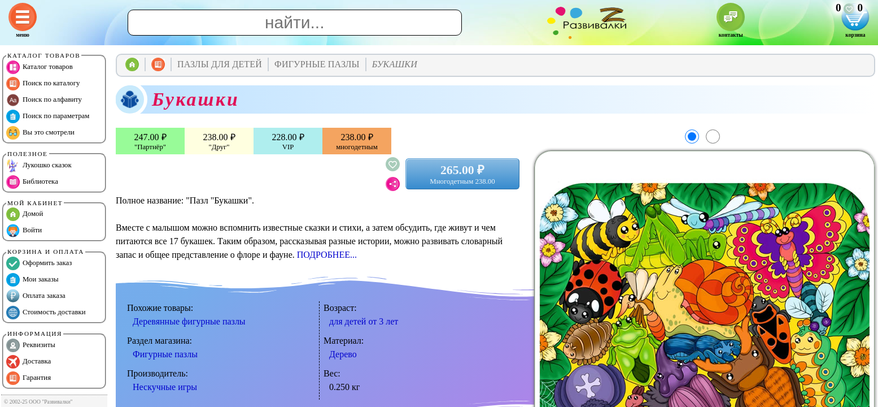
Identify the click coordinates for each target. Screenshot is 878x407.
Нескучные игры (165, 387)
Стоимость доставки (46, 312)
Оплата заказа (35, 296)
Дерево (343, 354)
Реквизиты (30, 345)
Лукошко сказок (39, 165)
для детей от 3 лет (363, 321)
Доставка (28, 362)
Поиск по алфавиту (44, 100)
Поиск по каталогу (43, 83)
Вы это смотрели (40, 133)
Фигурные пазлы (165, 354)
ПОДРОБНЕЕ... (327, 254)
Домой (24, 214)
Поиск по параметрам (47, 116)
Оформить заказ (39, 263)
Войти (24, 230)
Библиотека (32, 182)
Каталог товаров (39, 67)
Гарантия (28, 378)
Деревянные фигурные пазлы (189, 321)
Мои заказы (32, 280)
